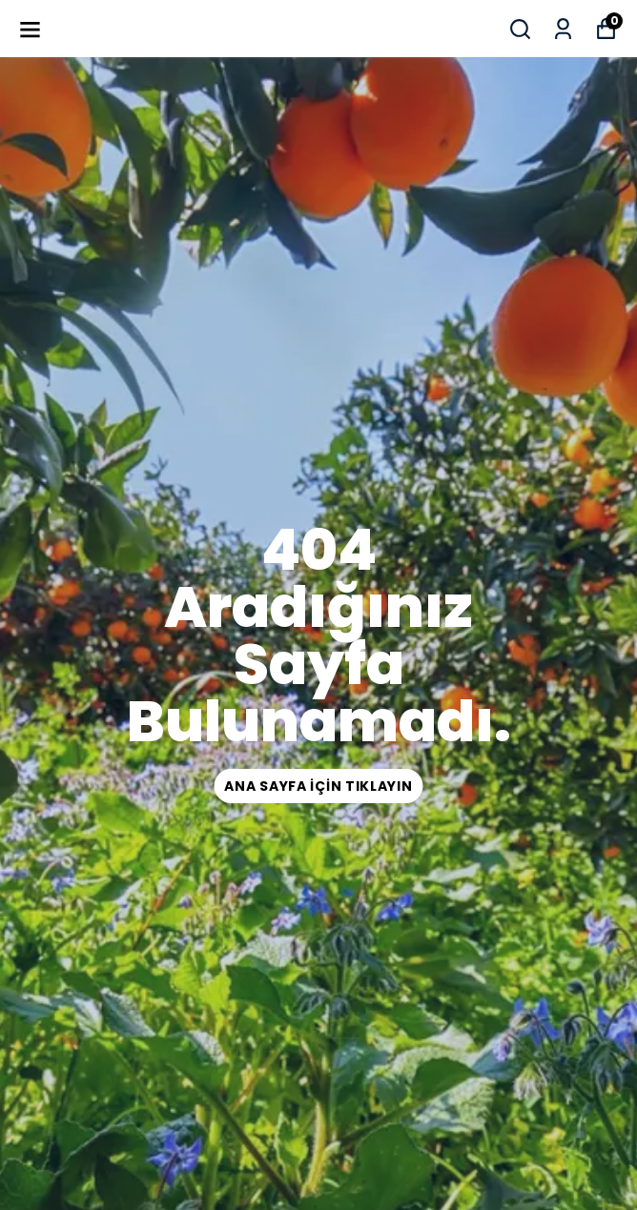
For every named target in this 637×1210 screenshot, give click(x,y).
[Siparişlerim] (563, 29)
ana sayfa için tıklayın (318, 786)
